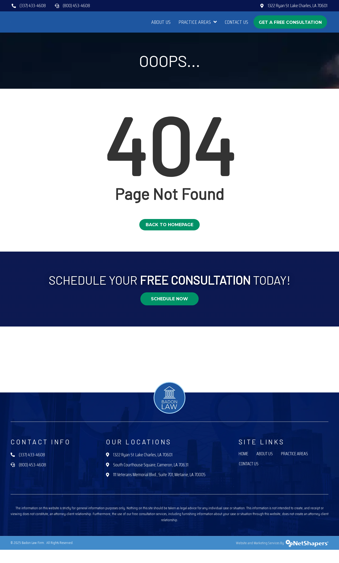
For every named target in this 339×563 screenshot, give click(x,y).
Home (243, 467)
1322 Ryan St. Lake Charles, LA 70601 (297, 5)
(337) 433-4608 (33, 5)
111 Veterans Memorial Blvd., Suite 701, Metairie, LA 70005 (159, 487)
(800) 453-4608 (76, 5)
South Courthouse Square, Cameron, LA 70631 (150, 478)
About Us (264, 467)
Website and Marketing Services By (282, 556)
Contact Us (248, 478)
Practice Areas (294, 467)
